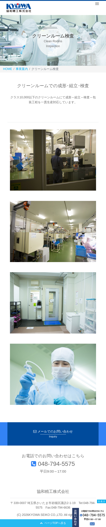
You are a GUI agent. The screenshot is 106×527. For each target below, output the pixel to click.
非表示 (101, 501)
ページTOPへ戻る (53, 523)
